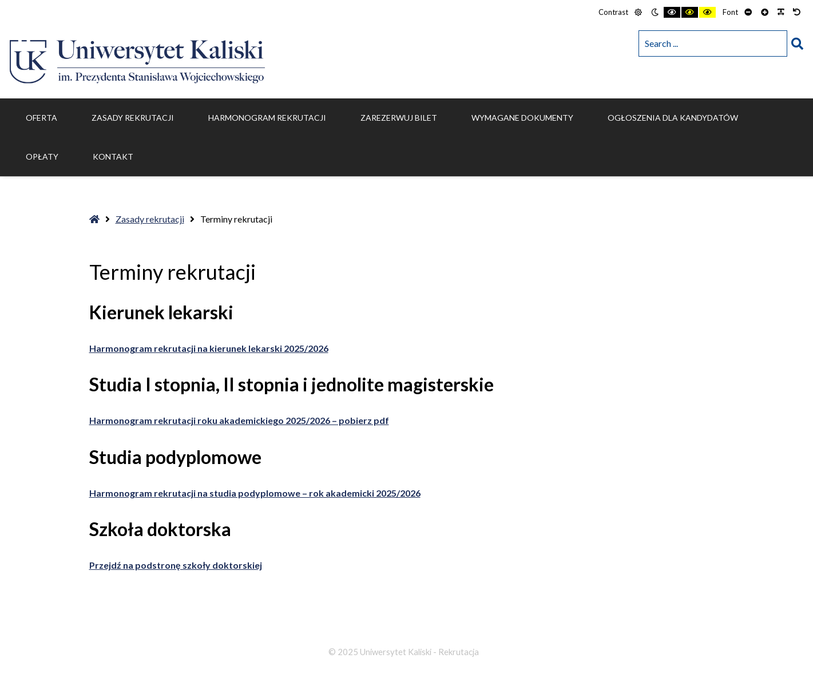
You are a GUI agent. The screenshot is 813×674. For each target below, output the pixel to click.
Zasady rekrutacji (150, 218)
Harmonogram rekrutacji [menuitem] (267, 117)
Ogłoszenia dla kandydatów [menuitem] (673, 117)
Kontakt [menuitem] (113, 156)
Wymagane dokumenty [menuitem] (522, 117)
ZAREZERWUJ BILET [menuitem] (398, 117)
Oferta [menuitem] (41, 117)
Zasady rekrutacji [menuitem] (133, 117)
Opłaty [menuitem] (42, 156)
